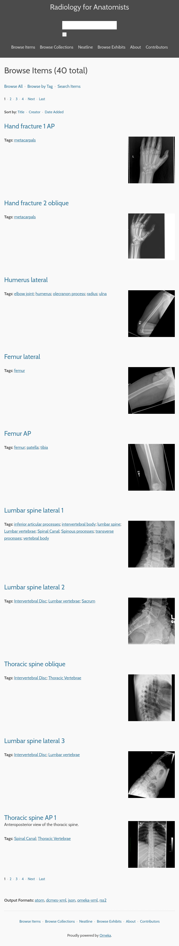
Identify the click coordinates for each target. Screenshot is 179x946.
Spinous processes (77, 531)
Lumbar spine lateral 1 (33, 510)
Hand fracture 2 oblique (36, 203)
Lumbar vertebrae (20, 531)
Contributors (157, 47)
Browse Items (23, 47)
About (135, 47)
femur (19, 370)
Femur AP (17, 433)
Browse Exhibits (111, 47)
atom (39, 900)
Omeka (105, 935)
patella (33, 447)
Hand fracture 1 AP (29, 126)
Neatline (85, 47)
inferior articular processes (37, 524)
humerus (43, 293)
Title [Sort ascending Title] (21, 112)
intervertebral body (79, 524)
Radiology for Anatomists (89, 6)
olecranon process (69, 293)
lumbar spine (108, 524)
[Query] (89, 25)
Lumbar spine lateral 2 (34, 587)
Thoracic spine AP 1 (30, 818)
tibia (44, 447)
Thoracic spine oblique (34, 664)
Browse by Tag (40, 86)
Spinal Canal (48, 531)
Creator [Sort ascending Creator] (35, 112)
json (71, 900)
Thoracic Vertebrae (64, 677)
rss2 (103, 900)
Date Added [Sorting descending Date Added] (54, 112)
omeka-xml (87, 900)
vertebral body (36, 538)
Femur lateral (22, 357)
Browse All (13, 86)
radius (92, 293)
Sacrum (88, 601)
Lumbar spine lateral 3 (34, 741)
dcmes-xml (56, 900)
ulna (103, 293)
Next (31, 99)
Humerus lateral (26, 280)
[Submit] (64, 34)
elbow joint (24, 293)
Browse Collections (56, 47)
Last (42, 99)
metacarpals (25, 140)
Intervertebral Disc (30, 601)
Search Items (69, 86)
